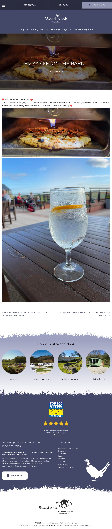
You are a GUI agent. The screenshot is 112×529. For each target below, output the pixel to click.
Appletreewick (8, 466)
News (56, 53)
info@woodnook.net (66, 467)
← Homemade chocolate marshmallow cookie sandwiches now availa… (24, 314)
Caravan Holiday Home (81, 29)
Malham (33, 466)
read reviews (56, 435)
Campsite (23, 29)
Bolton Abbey (20, 466)
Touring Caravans (39, 29)
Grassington (39, 463)
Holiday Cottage (59, 29)
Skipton (30, 463)
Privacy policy (85, 525)
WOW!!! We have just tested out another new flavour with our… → (85, 314)
